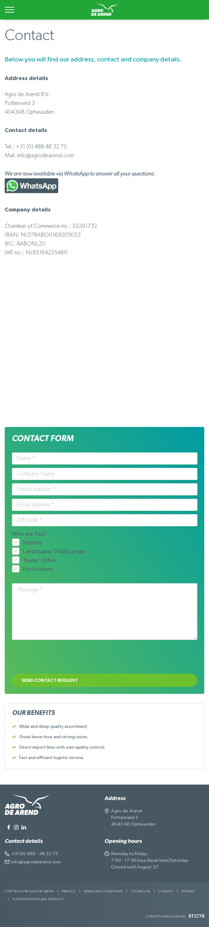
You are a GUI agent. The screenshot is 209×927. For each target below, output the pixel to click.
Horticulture (38, 569)
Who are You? (29, 534)
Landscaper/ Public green (54, 552)
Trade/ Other (39, 560)
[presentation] (60, 658)
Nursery (32, 543)
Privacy (69, 891)
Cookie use (140, 891)
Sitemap (188, 891)
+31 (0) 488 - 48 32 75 (34, 853)
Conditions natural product (38, 899)
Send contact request (49, 680)
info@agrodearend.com (36, 862)
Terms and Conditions (102, 891)
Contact (165, 891)
